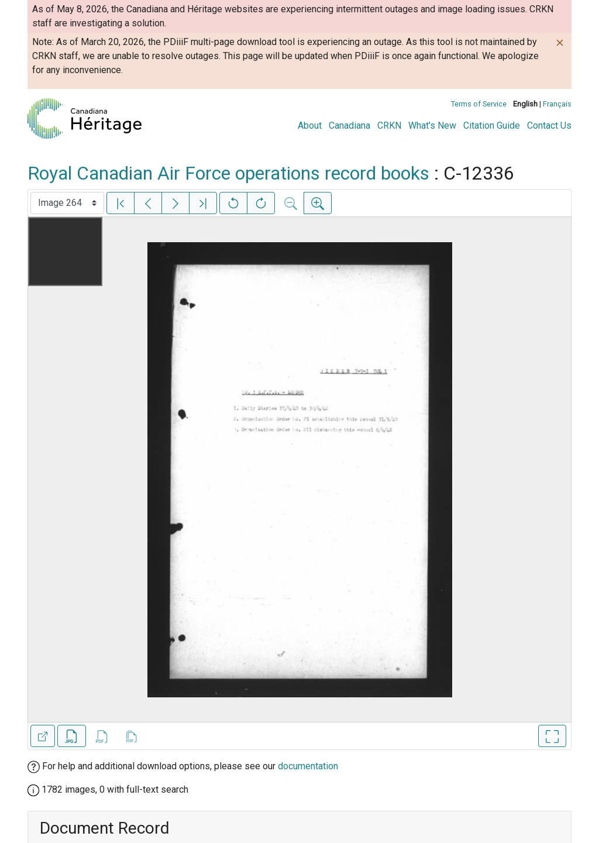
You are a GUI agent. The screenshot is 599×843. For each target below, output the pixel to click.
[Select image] (67, 203)
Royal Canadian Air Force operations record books (228, 173)
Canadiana (349, 125)
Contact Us (549, 125)
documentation (308, 766)
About (310, 125)
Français (557, 103)
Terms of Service (479, 103)
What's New (432, 125)
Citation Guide (491, 125)
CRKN (389, 125)
